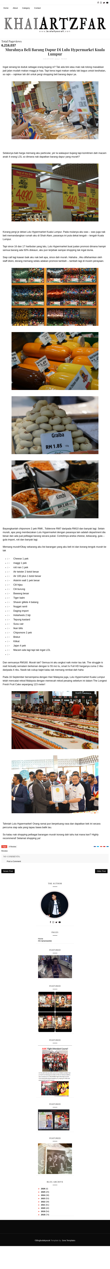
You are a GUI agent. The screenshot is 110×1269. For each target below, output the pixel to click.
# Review (12, 847)
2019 (43, 1211)
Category (26, 8)
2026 (43, 1189)
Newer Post (8, 871)
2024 (43, 1195)
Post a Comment (14, 861)
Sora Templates (68, 1240)
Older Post (101, 871)
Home (5, 8)
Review (64, 59)
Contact (37, 8)
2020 (43, 1208)
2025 (43, 1192)
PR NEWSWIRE (45, 941)
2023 (43, 1198)
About (15, 8)
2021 (43, 1205)
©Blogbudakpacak (43, 1240)
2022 (43, 1202)
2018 (43, 1215)
